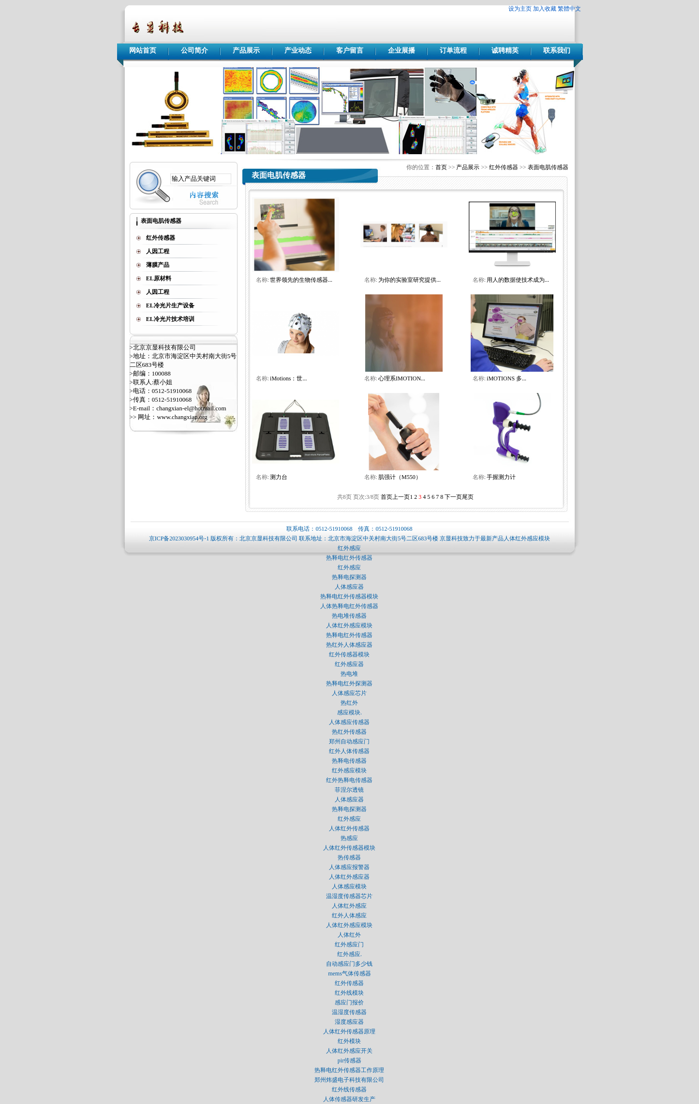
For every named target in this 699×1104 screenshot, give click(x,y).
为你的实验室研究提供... (409, 279)
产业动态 (298, 50)
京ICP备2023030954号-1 (179, 538)
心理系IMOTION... (401, 378)
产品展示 (246, 50)
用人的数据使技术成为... (518, 279)
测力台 (278, 477)
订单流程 (453, 50)
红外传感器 (503, 167)
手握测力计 (501, 477)
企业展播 (401, 50)
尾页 (468, 497)
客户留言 (349, 50)
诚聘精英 (505, 50)
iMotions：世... (288, 378)
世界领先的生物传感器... (301, 279)
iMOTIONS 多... (506, 378)
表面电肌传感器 (548, 167)
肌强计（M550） (399, 477)
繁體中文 (569, 8)
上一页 (401, 497)
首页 (441, 167)
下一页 (453, 497)
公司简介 (194, 50)
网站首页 (142, 50)
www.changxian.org (182, 417)
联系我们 (556, 50)
